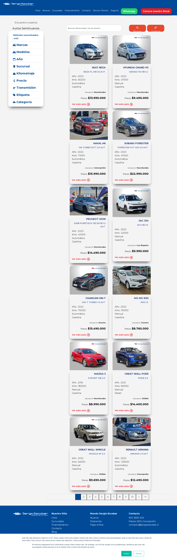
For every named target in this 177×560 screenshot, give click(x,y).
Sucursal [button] (21, 66)
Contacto (86, 10)
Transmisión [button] (24, 87)
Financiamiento (72, 10)
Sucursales (57, 10)
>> (145, 497)
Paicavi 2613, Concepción (142, 521)
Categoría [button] (22, 102)
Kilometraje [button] (24, 73)
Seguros (115, 10)
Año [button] (18, 59)
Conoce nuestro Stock (156, 11)
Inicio (37, 10)
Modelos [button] (21, 52)
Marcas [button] (20, 45)
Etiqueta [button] (21, 95)
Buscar (137, 29)
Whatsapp (129, 11)
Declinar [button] (139, 554)
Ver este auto (81, 104)
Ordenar (156, 29)
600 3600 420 (136, 517)
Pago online (96, 524)
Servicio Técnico (100, 10)
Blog (54, 532)
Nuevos (46, 10)
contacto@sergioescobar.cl (144, 524)
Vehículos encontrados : (25, 37)
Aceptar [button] (126, 554)
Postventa (95, 521)
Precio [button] (20, 80)
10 (132, 497)
